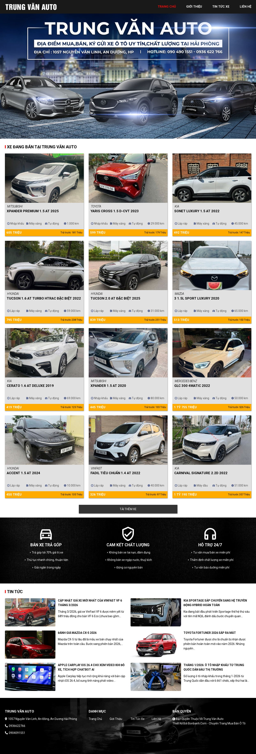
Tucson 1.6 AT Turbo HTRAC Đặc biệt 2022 (44, 298)
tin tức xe (221, 6)
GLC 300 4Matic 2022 (192, 386)
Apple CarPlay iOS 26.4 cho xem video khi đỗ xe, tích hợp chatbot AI (91, 667)
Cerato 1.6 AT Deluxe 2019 (30, 386)
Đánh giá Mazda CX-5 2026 (77, 632)
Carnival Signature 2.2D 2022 (200, 473)
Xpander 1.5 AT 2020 (108, 386)
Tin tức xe (138, 719)
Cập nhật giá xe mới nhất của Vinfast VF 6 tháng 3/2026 (90, 603)
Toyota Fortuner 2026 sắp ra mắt (210, 632)
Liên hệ (156, 719)
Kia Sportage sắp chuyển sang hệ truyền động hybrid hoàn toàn (215, 603)
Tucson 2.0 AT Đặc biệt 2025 (115, 298)
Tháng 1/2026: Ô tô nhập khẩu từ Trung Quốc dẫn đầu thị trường (214, 667)
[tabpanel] (128, 69)
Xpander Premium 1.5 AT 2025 (33, 211)
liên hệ (245, 6)
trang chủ (167, 6)
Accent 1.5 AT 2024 (23, 473)
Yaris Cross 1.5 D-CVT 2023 (115, 211)
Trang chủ (95, 719)
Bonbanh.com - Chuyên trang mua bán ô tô (217, 723)
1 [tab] (125, 136)
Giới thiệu (116, 719)
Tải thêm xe (128, 509)
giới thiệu (194, 6)
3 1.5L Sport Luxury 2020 (196, 298)
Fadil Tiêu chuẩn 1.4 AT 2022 (115, 473)
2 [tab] (131, 136)
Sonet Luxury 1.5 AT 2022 (196, 211)
